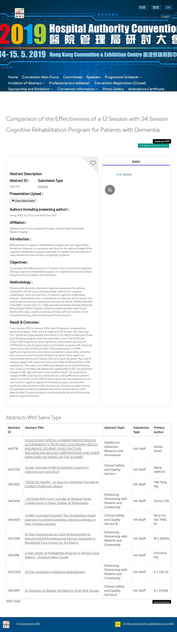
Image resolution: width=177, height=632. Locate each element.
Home (13, 77)
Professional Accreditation (69, 82)
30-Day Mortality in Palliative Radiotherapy (55, 572)
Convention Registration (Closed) (120, 82)
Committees (72, 77)
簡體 (142, 7)
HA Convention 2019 (28, 623)
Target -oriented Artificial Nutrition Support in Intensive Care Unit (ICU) (57, 469)
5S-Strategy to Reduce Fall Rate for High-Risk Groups (62, 590)
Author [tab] (136, 161)
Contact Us (17, 94)
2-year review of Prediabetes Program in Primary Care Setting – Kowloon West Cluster (62, 555)
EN (168, 7)
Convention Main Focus (40, 77)
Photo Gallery (113, 88)
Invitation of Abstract (26, 82)
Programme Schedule (123, 77)
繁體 (156, 7)
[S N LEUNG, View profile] (110, 190)
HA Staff (43, 186)
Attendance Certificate (146, 88)
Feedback (37, 94)
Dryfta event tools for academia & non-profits (148, 623)
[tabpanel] (136, 282)
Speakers (93, 77)
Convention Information (77, 88)
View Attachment (23, 200)
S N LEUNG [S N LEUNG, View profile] (124, 174)
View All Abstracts (161, 602)
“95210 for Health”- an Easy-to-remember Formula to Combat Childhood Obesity (62, 484)
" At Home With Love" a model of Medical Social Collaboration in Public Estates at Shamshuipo (58, 501)
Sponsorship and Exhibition (30, 88)
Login (165, 16)
